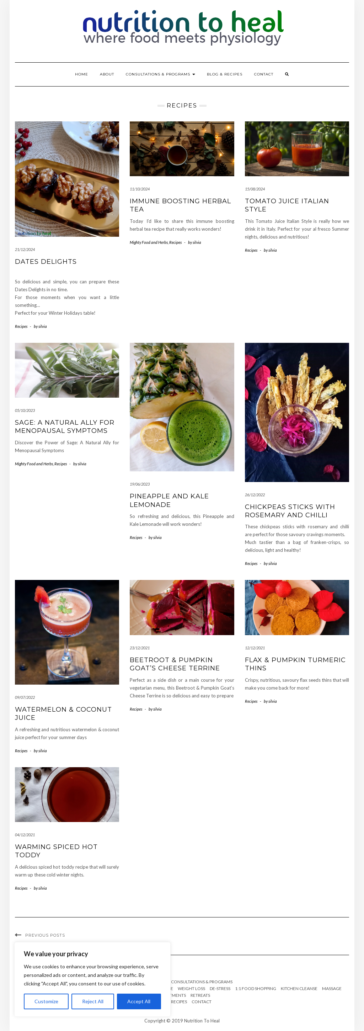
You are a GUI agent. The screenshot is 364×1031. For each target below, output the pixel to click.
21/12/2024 (25, 249)
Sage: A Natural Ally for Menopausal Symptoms (64, 427)
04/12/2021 (25, 834)
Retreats (200, 995)
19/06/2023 (140, 484)
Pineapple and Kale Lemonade (169, 500)
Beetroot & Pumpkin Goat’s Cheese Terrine (175, 664)
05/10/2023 (25, 410)
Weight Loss (191, 988)
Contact (263, 74)
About (107, 74)
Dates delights (46, 262)
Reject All (92, 1001)
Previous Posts (45, 935)
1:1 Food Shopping (255, 988)
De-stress (220, 988)
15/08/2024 (255, 189)
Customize (46, 1001)
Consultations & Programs (160, 74)
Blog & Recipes (224, 74)
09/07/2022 (25, 697)
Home (81, 74)
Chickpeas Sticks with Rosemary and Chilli (290, 511)
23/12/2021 (140, 647)
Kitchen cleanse (299, 988)
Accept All (138, 1001)
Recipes (21, 326)
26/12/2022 (255, 494)
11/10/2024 (140, 189)
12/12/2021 (255, 647)
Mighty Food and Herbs (149, 242)
